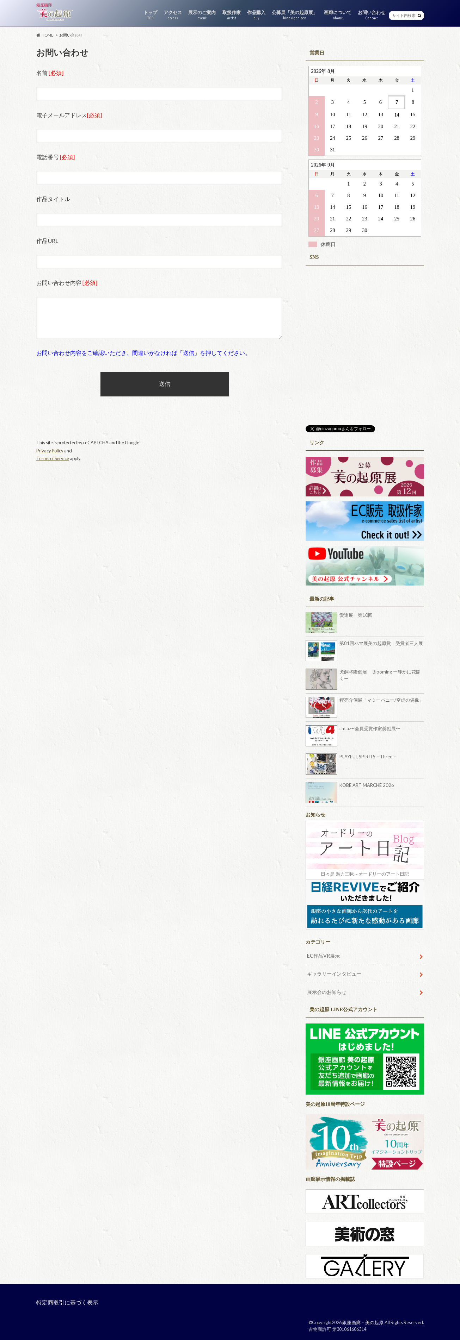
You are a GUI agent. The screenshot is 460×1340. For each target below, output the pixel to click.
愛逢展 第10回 (356, 615)
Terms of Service (52, 458)
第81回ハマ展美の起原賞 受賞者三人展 (381, 643)
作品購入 (256, 15)
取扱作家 (231, 15)
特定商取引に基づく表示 (67, 1302)
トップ (150, 15)
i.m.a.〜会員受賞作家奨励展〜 (369, 728)
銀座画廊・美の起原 (363, 1322)
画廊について (337, 15)
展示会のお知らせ (326, 992)
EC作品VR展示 (323, 956)
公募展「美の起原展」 (295, 15)
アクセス (173, 15)
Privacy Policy (49, 450)
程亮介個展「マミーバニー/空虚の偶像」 (381, 700)
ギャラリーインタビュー (334, 974)
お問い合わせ (371, 15)
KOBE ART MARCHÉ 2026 (366, 785)
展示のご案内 (202, 15)
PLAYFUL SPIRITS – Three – (367, 756)
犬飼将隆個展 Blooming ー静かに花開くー (380, 675)
